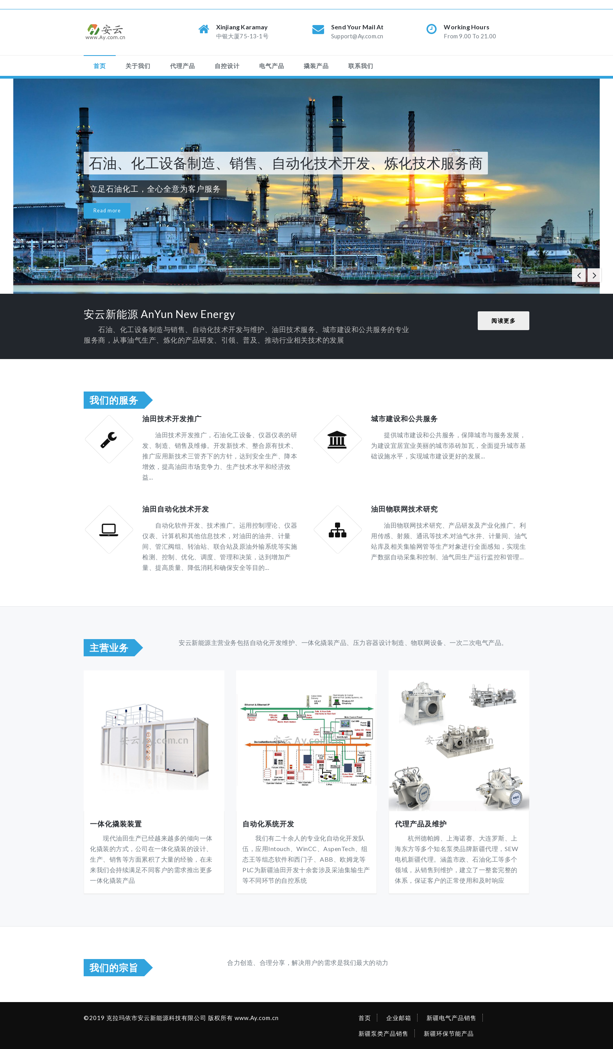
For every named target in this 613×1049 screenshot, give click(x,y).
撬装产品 (316, 65)
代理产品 (182, 65)
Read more (107, 211)
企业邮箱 (398, 1017)
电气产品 (271, 65)
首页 (99, 65)
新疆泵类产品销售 (383, 1033)
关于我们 (138, 65)
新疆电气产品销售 (452, 1017)
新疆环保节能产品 (449, 1033)
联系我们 (360, 65)
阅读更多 (503, 320)
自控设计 (227, 65)
